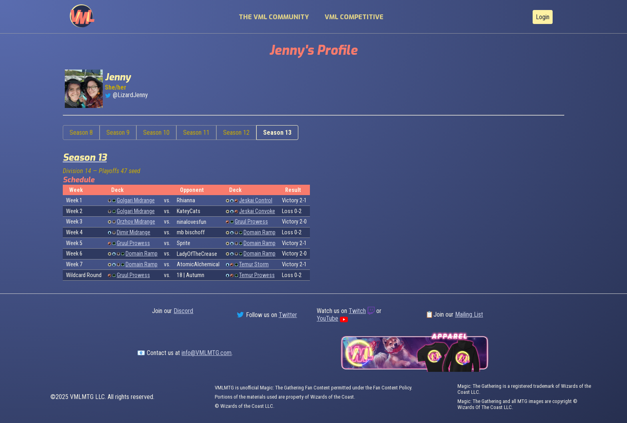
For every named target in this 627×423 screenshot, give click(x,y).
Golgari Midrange (136, 200)
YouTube (327, 318)
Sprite (183, 243)
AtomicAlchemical (198, 264)
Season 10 (156, 132)
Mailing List (469, 314)
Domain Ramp (260, 232)
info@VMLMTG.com (207, 353)
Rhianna (186, 200)
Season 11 (196, 132)
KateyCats (188, 211)
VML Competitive (354, 17)
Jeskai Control (255, 200)
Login (542, 17)
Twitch (357, 311)
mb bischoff (191, 232)
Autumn (195, 275)
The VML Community (274, 17)
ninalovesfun (191, 222)
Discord (183, 311)
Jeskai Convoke (257, 211)
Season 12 (236, 132)
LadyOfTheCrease (197, 254)
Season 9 (118, 132)
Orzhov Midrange (136, 221)
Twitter (288, 315)
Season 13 (277, 132)
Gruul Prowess (251, 221)
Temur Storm (254, 264)
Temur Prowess (257, 275)
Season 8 (81, 132)
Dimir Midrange (133, 232)
